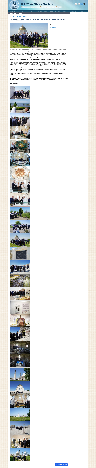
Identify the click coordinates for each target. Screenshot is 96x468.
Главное (12, 11)
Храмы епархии (53, 11)
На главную (12, 16)
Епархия (33, 11)
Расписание (73, 11)
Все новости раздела (61, 464)
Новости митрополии (23, 16)
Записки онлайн (62, 11)
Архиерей (22, 11)
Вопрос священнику (83, 11)
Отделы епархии (42, 11)
